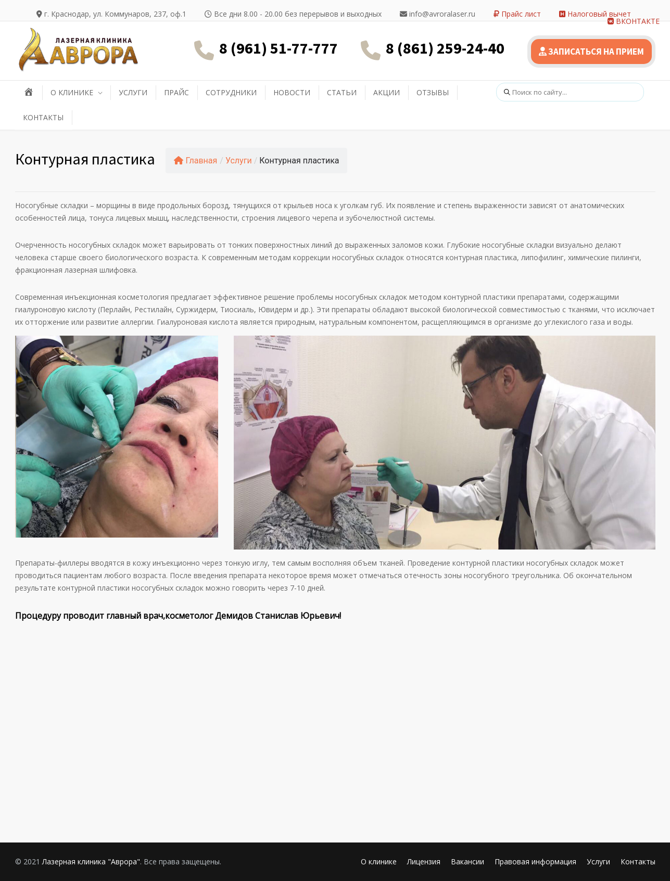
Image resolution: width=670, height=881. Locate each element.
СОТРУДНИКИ (231, 92)
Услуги (238, 160)
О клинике (379, 861)
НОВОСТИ (291, 92)
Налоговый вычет (595, 14)
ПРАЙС (176, 92)
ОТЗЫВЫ (432, 92)
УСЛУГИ (133, 92)
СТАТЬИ (342, 92)
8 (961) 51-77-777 (278, 48)
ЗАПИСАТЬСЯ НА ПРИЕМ (591, 51)
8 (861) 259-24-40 (445, 48)
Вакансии (467, 861)
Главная (196, 160)
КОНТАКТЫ (43, 117)
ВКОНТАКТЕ (634, 21)
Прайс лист (517, 14)
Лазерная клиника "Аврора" (91, 861)
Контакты (638, 861)
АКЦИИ (386, 92)
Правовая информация (535, 861)
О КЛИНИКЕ (71, 92)
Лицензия (423, 861)
